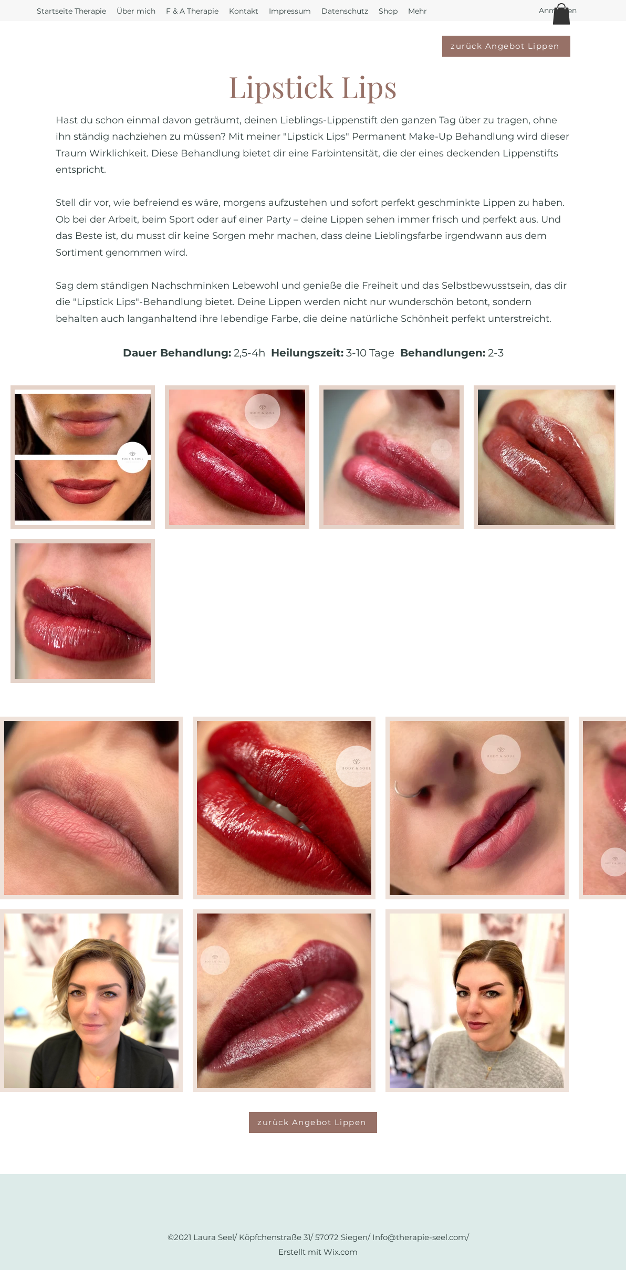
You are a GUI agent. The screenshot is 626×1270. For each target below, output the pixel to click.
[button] (561, 14)
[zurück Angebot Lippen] (506, 46)
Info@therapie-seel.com (419, 1237)
